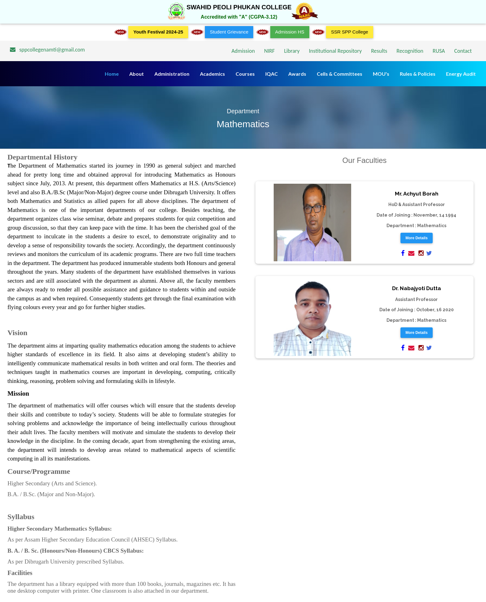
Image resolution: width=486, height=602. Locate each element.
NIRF (269, 50)
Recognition (409, 50)
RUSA (439, 50)
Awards (297, 74)
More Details (416, 238)
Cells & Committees (339, 74)
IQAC (271, 74)
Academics (212, 74)
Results (379, 50)
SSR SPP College (349, 31)
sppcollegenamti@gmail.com (47, 49)
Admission (243, 50)
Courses (245, 74)
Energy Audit (461, 74)
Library (291, 50)
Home (112, 74)
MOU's (381, 74)
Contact (463, 50)
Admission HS (289, 31)
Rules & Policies (417, 74)
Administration (171, 74)
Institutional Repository (335, 50)
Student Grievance (229, 31)
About (136, 74)
